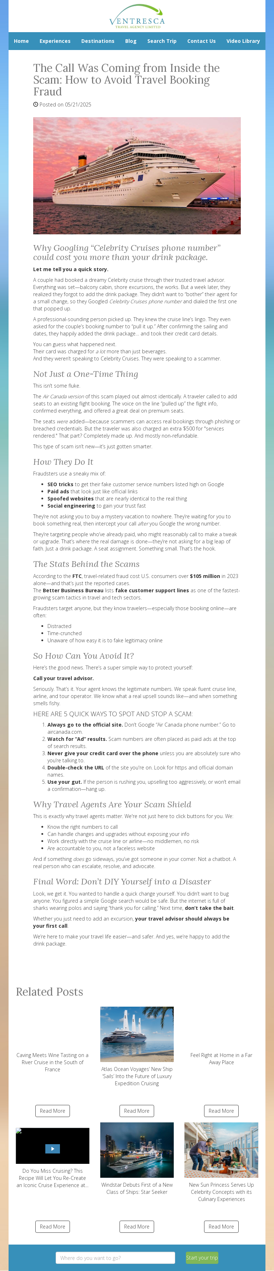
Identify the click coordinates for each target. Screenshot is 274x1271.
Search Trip (162, 41)
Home (21, 41)
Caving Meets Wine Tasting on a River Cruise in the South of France (53, 1040)
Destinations (98, 41)
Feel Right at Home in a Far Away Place (221, 1036)
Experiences (55, 41)
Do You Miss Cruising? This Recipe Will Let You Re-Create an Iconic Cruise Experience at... (53, 1155)
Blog (131, 41)
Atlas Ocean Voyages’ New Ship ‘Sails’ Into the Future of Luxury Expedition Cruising (137, 1047)
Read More (52, 1110)
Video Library (243, 41)
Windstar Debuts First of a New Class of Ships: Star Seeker (137, 1158)
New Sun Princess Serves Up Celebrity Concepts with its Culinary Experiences (221, 1162)
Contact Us (201, 41)
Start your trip (202, 1257)
